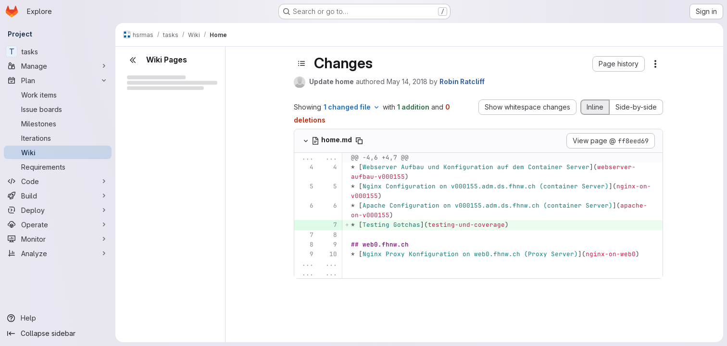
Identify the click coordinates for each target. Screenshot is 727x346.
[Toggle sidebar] (301, 63)
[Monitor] (58, 239)
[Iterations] (58, 138)
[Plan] (58, 80)
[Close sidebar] (132, 60)
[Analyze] (58, 253)
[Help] (58, 318)
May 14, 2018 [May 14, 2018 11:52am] (407, 81)
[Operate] (58, 224)
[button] (618, 64)
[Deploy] (58, 210)
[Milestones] (58, 123)
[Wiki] (58, 152)
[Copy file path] (359, 141)
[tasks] (58, 51)
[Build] (58, 195)
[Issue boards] (58, 109)
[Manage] (58, 66)
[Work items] (58, 94)
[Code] (58, 181)
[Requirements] (58, 166)
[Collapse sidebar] (58, 333)
